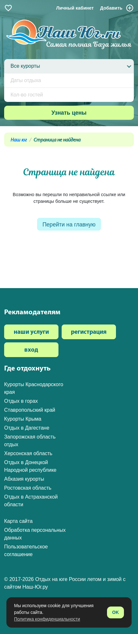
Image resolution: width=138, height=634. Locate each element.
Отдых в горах (21, 401)
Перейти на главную (69, 224)
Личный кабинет (75, 8)
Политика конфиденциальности (47, 619)
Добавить (117, 8)
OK (115, 612)
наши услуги (31, 332)
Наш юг (19, 140)
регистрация (89, 332)
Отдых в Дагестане (26, 428)
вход (31, 350)
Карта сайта (18, 521)
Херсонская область (28, 453)
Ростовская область (27, 488)
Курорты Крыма (22, 419)
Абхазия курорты (24, 479)
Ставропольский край (29, 410)
